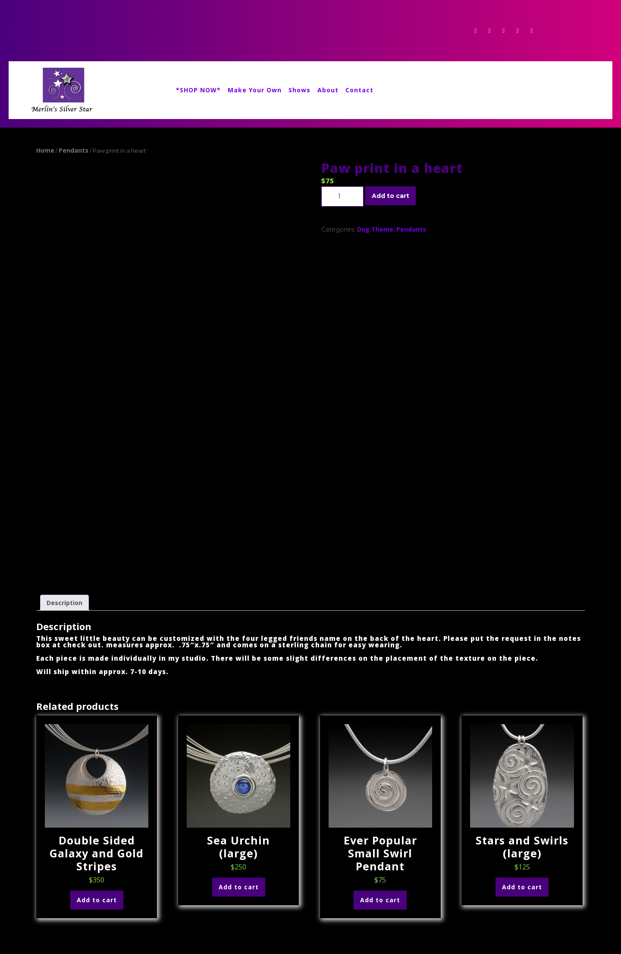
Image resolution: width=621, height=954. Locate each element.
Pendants (73, 150)
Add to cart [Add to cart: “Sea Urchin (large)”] (239, 778)
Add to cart (390, 196)
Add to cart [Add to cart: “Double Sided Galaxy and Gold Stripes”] (97, 791)
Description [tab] (64, 494)
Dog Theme (375, 229)
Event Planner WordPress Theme (89, 942)
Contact (359, 90)
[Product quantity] (342, 196)
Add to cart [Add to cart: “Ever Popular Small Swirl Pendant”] (380, 791)
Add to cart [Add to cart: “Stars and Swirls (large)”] (522, 778)
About (328, 90)
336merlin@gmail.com (69, 914)
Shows (299, 90)
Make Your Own (255, 90)
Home (45, 150)
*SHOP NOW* (198, 90)
